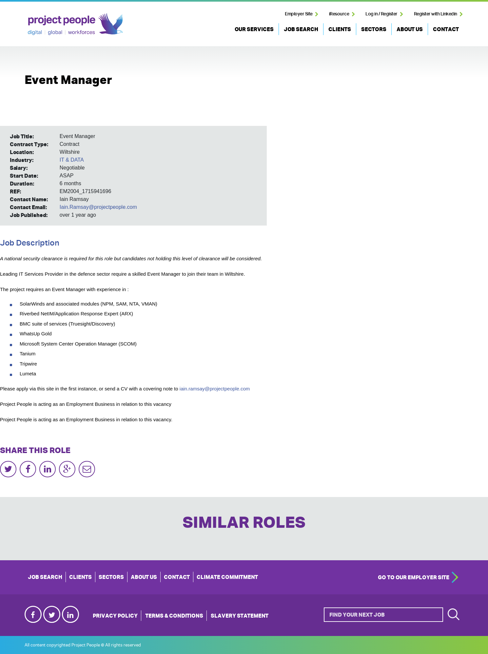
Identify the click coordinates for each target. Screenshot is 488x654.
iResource (339, 13)
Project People (75, 24)
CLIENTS (339, 29)
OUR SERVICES (254, 29)
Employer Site (299, 13)
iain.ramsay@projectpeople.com (215, 388)
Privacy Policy (115, 615)
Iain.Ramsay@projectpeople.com (98, 207)
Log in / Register (381, 13)
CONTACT (446, 29)
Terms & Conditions (174, 615)
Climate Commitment (227, 577)
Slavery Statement (239, 615)
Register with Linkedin (435, 13)
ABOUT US (410, 29)
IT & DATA (72, 160)
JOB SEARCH (301, 29)
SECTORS (373, 29)
